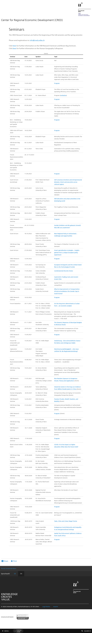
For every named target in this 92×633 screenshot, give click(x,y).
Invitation (63, 95)
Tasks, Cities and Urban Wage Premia (65, 521)
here (15, 46)
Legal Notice (46, 606)
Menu (6, 630)
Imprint (55, 606)
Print (15, 561)
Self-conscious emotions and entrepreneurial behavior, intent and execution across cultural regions (68, 182)
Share (6, 561)
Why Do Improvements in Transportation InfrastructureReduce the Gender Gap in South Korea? (67, 291)
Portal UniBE (19, 631)
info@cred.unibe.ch (37, 40)
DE (15, 574)
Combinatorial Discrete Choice (63, 271)
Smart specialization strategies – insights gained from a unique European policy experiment (66, 252)
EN (21, 574)
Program (57, 83)
